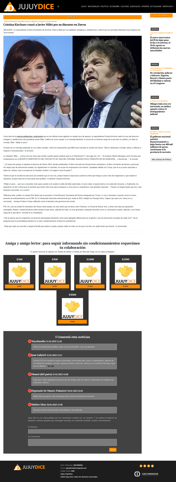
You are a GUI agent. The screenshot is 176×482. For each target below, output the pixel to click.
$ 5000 (72, 322)
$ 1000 (90, 286)
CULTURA (125, 6)
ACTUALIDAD (155, 6)
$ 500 (55, 286)
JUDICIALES (135, 6)
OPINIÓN (145, 6)
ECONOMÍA (114, 6)
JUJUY (84, 6)
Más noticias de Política (161, 159)
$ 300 (19, 286)
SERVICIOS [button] (167, 6)
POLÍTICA (104, 6)
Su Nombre (32, 427)
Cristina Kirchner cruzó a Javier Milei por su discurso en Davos (44, 24)
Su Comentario (34, 437)
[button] (58, 6)
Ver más (50, 366)
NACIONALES (93, 6)
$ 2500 (125, 286)
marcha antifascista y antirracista (30, 136)
